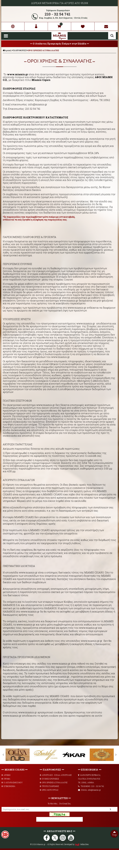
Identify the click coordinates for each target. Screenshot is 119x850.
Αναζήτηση (112, 35)
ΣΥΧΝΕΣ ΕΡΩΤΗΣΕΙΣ (49, 778)
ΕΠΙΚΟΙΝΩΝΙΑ (8, 786)
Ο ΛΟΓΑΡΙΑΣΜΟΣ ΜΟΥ (12, 782)
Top (114, 833)
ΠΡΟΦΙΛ (6, 778)
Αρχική (7, 50)
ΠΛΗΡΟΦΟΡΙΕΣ (19, 50)
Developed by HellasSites (76, 844)
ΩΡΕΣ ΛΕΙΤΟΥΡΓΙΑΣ (49, 790)
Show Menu (6, 36)
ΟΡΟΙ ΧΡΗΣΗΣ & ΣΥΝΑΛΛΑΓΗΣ (43, 50)
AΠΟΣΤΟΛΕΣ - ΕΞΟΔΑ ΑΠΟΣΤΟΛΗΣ (56, 775)
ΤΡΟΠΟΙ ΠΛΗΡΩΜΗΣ (49, 786)
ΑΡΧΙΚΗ (6, 775)
